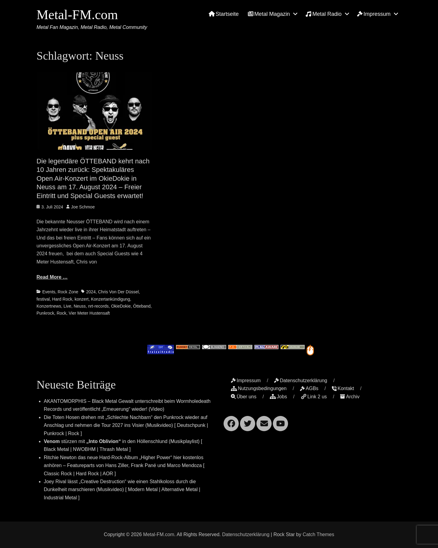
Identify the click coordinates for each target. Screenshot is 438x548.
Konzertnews (48, 306)
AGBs (309, 388)
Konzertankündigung (110, 299)
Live (67, 306)
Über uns (243, 396)
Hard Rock (62, 299)
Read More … (52, 277)
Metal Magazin (269, 14)
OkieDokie (121, 306)
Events (48, 291)
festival (43, 299)
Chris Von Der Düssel (118, 291)
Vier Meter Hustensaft (89, 313)
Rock (61, 313)
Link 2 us (314, 396)
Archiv (349, 396)
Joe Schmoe (83, 206)
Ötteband (142, 306)
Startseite (224, 14)
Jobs (278, 396)
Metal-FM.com (77, 14)
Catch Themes (318, 534)
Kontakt (343, 388)
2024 (91, 291)
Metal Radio (323, 14)
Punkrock (45, 313)
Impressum (374, 14)
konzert (82, 299)
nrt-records (98, 306)
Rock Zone (68, 291)
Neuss (80, 306)
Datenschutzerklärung (300, 380)
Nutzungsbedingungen (259, 388)
